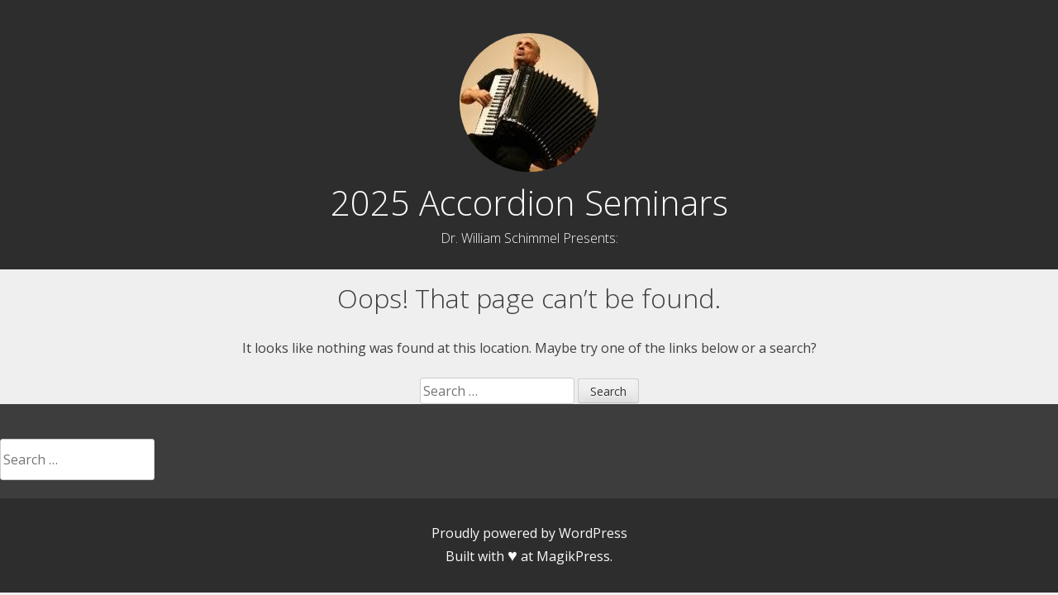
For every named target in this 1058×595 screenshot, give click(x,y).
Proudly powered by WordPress (529, 533)
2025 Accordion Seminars (529, 202)
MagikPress (573, 556)
